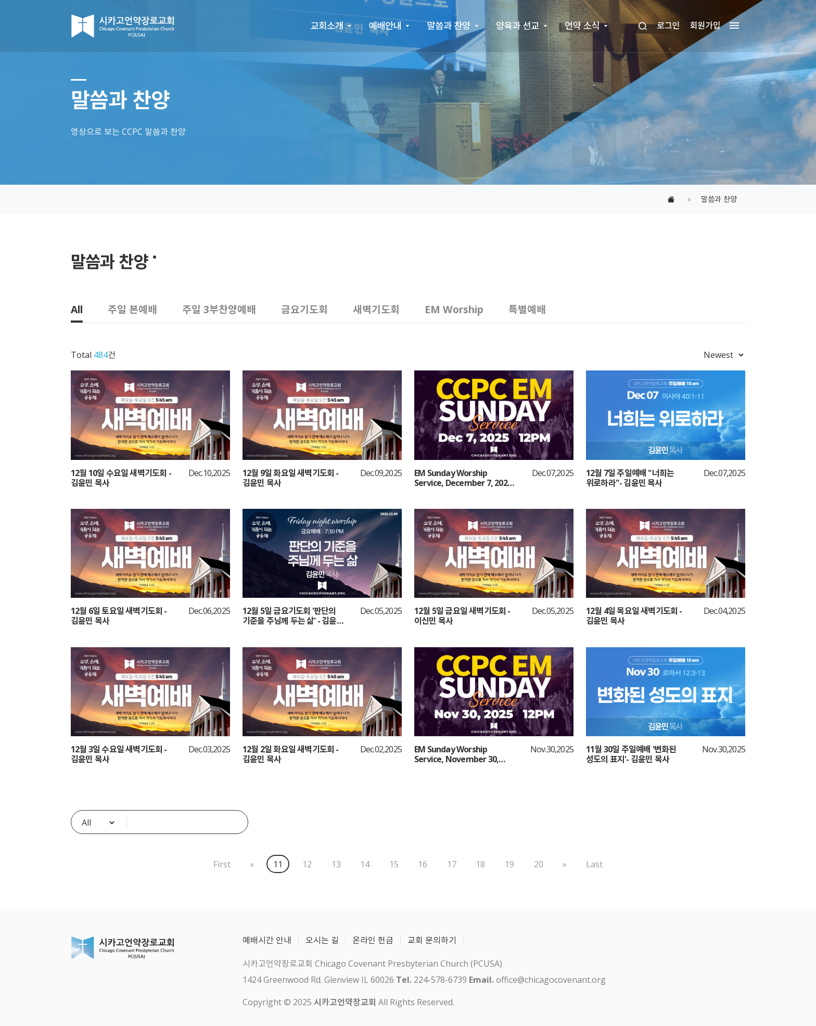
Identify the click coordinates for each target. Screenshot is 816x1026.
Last (594, 864)
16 (422, 864)
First (221, 864)
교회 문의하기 (431, 940)
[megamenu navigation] (731, 26)
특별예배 (527, 309)
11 (278, 864)
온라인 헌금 (372, 940)
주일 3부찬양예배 (219, 309)
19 (509, 864)
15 (394, 864)
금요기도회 (304, 309)
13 (336, 864)
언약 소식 (582, 25)
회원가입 (705, 25)
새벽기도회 (376, 309)
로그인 (668, 25)
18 (480, 864)
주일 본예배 (132, 309)
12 (307, 864)
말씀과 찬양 (448, 25)
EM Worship (454, 309)
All (77, 309)
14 (364, 864)
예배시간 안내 (267, 940)
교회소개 (327, 25)
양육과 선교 (517, 25)
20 (538, 864)
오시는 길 (322, 940)
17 (451, 864)
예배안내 (385, 25)
